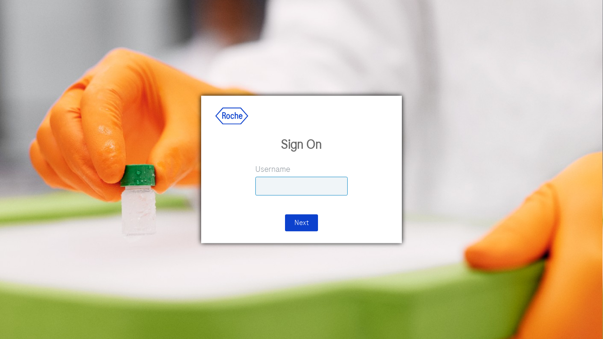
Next (301, 223)
